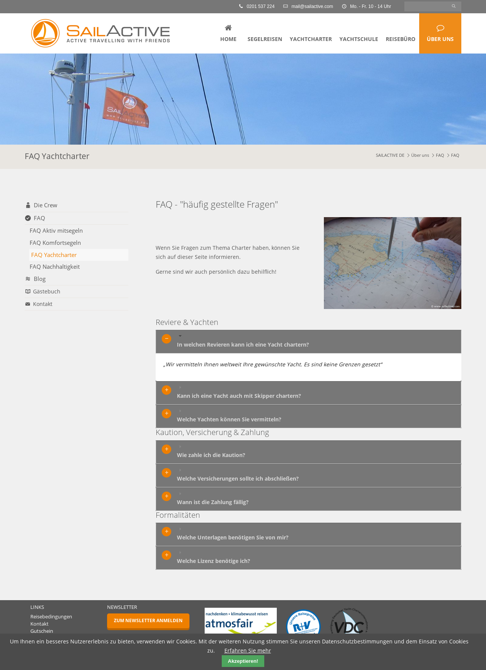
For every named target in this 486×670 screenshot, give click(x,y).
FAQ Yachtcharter (54, 255)
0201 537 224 (257, 6)
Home (228, 39)
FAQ (440, 155)
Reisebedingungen (51, 616)
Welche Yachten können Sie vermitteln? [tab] (229, 415)
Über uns (440, 39)
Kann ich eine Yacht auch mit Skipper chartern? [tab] (239, 391)
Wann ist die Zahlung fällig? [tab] (213, 498)
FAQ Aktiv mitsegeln (56, 230)
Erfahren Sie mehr (247, 650)
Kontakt (42, 303)
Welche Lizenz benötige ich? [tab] (213, 556)
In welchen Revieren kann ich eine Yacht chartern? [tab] (243, 340)
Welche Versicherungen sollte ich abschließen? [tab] (238, 474)
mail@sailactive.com (308, 6)
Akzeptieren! (243, 661)
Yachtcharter (311, 39)
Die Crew (45, 205)
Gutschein (41, 631)
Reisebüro (400, 39)
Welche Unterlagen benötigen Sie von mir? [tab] (233, 533)
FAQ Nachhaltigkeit (55, 266)
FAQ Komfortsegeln (55, 242)
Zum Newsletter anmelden (148, 620)
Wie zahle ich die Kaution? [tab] (211, 451)
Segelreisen (265, 39)
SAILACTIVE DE (390, 155)
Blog (40, 279)
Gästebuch (46, 291)
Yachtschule (358, 39)
